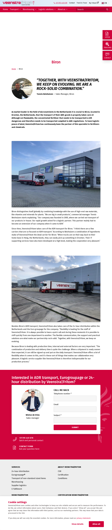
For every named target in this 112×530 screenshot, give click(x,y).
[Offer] (107, 35)
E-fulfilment (17, 489)
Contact (72, 3)
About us (61, 9)
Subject (57, 415)
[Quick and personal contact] (56, 439)
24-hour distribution (20, 471)
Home (5, 9)
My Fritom (92, 3)
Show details (77, 524)
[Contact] (107, 55)
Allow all (96, 524)
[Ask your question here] (56, 447)
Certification (63, 475)
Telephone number (63, 394)
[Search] (92, 9)
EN (104, 3)
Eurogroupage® (18, 475)
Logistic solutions (46, 9)
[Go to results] (107, 9)
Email (56, 404)
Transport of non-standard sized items (29, 478)
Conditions (62, 478)
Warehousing (28, 9)
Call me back (61, 390)
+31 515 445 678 (61, 3)
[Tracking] (107, 45)
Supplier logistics (19, 485)
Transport (14, 9)
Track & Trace (82, 3)
